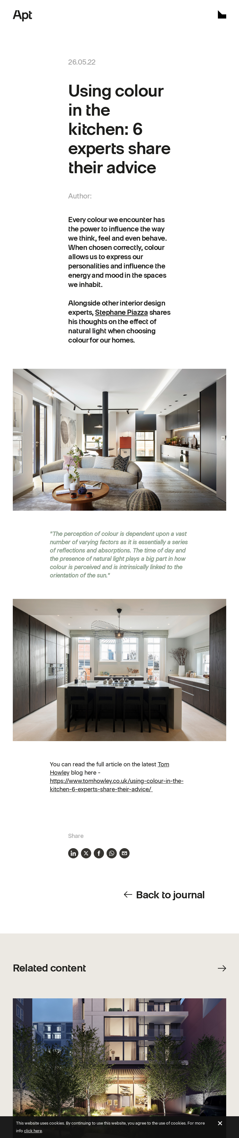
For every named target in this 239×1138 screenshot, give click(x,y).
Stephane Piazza (121, 312)
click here (33, 1130)
